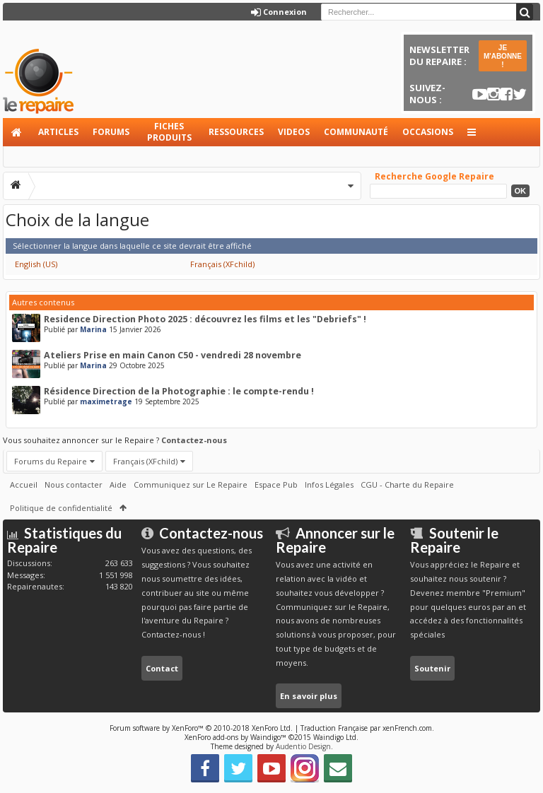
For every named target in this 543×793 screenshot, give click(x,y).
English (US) (36, 264)
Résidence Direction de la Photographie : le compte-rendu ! (179, 391)
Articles (58, 132)
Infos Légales (329, 484)
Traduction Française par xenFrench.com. (367, 728)
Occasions (427, 132)
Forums (111, 132)
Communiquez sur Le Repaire (190, 484)
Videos (294, 132)
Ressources (236, 132)
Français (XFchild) (222, 264)
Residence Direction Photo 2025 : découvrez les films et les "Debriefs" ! (205, 319)
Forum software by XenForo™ (201, 728)
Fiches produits (169, 131)
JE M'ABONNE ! (503, 56)
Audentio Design (303, 746)
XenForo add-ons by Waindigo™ (235, 737)
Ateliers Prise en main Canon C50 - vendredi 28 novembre (172, 355)
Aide (118, 484)
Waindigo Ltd (334, 737)
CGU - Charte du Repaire (407, 484)
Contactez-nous (194, 440)
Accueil (17, 132)
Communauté (356, 132)
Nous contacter (74, 484)
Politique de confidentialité (61, 508)
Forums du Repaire (50, 461)
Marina (93, 329)
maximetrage (106, 401)
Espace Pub (276, 484)
